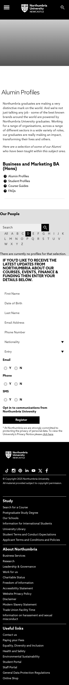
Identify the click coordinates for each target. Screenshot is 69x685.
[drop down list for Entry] (34, 351)
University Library (14, 529)
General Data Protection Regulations (26, 673)
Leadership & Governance (19, 567)
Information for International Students (27, 523)
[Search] (20, 227)
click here (48, 434)
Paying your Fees (13, 640)
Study (8, 501)
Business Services (14, 556)
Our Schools (10, 518)
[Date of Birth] (34, 303)
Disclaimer (9, 599)
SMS (6, 391)
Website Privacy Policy (17, 594)
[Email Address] (34, 322)
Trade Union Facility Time (19, 610)
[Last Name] (34, 313)
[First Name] (34, 293)
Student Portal (12, 662)
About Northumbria (20, 549)
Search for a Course (15, 507)
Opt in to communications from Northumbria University (25, 410)
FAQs (12, 191)
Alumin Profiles (18, 176)
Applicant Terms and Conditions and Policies (31, 540)
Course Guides (18, 186)
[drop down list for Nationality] (34, 342)
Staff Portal (10, 667)
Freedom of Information (18, 583)
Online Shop (10, 678)
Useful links (13, 629)
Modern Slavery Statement (20, 604)
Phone (7, 375)
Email (6, 360)
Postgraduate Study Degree (20, 513)
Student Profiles (19, 181)
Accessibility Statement (18, 588)
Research (9, 561)
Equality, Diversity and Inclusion (23, 645)
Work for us (10, 572)
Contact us (10, 635)
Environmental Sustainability (21, 656)
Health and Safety (14, 651)
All (6, 233)
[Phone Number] (34, 332)
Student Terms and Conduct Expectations (29, 534)
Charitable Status (14, 577)
